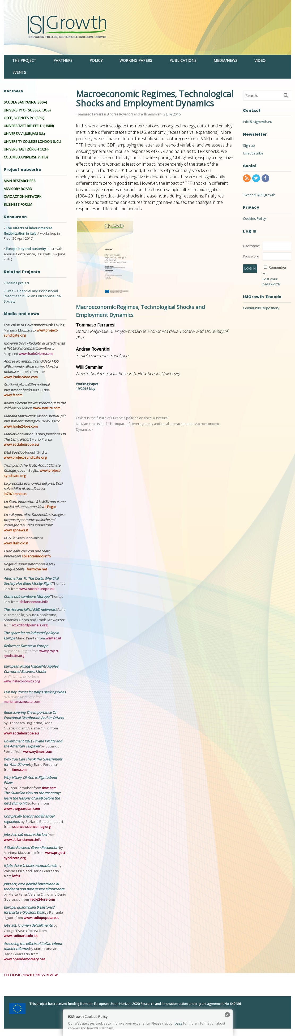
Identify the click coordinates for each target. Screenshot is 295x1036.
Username (251, 245)
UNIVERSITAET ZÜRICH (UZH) (26, 149)
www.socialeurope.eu (21, 444)
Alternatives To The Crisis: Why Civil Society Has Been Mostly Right (31, 581)
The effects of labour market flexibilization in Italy (28, 231)
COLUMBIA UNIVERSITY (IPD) (26, 157)
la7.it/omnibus (15, 493)
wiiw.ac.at (53, 638)
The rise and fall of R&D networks (30, 609)
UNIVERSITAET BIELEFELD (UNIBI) (29, 125)
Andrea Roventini (120, 114)
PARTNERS (62, 60)
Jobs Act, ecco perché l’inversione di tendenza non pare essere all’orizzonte (34, 887)
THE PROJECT (24, 60)
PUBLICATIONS (182, 60)
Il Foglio (50, 506)
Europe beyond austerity (26, 248)
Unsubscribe (253, 153)
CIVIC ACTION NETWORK (22, 196)
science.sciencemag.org (31, 826)
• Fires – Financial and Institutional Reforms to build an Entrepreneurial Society (33, 296)
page (178, 1023)
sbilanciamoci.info (36, 556)
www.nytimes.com (37, 751)
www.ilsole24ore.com (36, 353)
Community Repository (261, 308)
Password (251, 256)
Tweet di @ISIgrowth (259, 194)
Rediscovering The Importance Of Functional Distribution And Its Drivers (34, 715)
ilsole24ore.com (42, 899)
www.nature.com (46, 408)
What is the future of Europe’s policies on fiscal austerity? (122, 418)
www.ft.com (13, 395)
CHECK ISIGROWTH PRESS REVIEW (31, 975)
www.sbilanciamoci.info (22, 839)
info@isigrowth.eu (257, 121)
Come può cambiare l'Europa (27, 596)
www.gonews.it (16, 530)
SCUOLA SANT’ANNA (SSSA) (25, 102)
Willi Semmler (150, 114)
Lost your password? (271, 282)
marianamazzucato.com (22, 701)
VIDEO (260, 60)
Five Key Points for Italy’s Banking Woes (35, 692)
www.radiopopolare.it (41, 917)
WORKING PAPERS (135, 60)
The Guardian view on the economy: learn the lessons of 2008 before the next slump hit (32, 798)
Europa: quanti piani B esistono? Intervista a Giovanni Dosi (29, 910)
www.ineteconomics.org (22, 681)
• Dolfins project (16, 283)
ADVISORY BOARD (18, 188)
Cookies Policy (254, 218)
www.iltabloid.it (16, 543)
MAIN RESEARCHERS (20, 180)
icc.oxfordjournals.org (29, 625)
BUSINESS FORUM (18, 204)
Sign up (249, 145)
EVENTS (19, 72)
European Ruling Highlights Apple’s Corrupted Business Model (31, 669)
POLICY (95, 60)
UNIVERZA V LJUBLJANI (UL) (24, 133)
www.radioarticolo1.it (20, 935)
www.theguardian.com (22, 808)
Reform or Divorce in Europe (26, 645)
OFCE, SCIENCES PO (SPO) (24, 117)
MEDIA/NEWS (225, 60)
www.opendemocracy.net (24, 959)
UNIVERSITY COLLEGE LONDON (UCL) (32, 141)
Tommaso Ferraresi (91, 114)
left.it (16, 876)
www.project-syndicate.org (25, 457)
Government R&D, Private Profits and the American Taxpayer (33, 744)
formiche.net (37, 569)
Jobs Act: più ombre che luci (25, 834)
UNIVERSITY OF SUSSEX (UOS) (27, 110)
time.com (19, 769)
